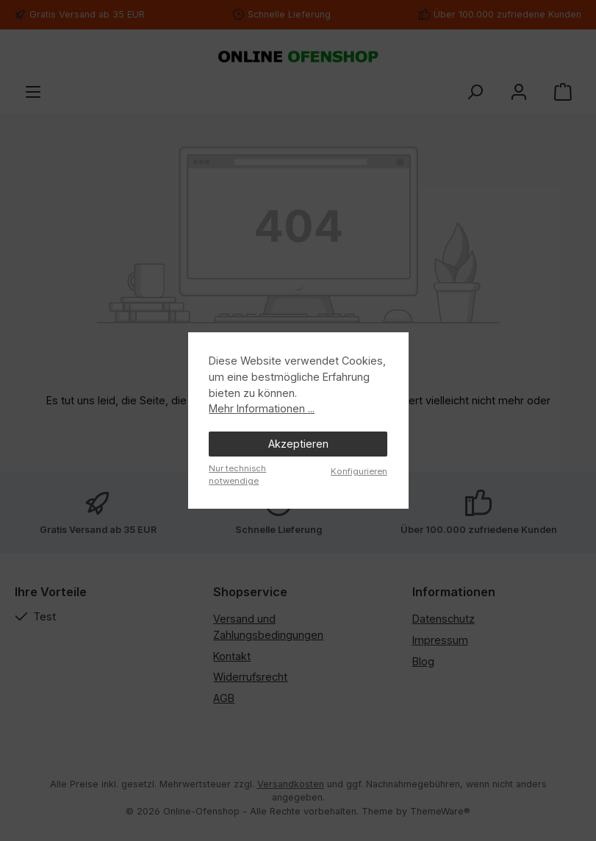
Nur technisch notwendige (237, 474)
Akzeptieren (298, 443)
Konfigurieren (359, 471)
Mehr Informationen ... (262, 408)
